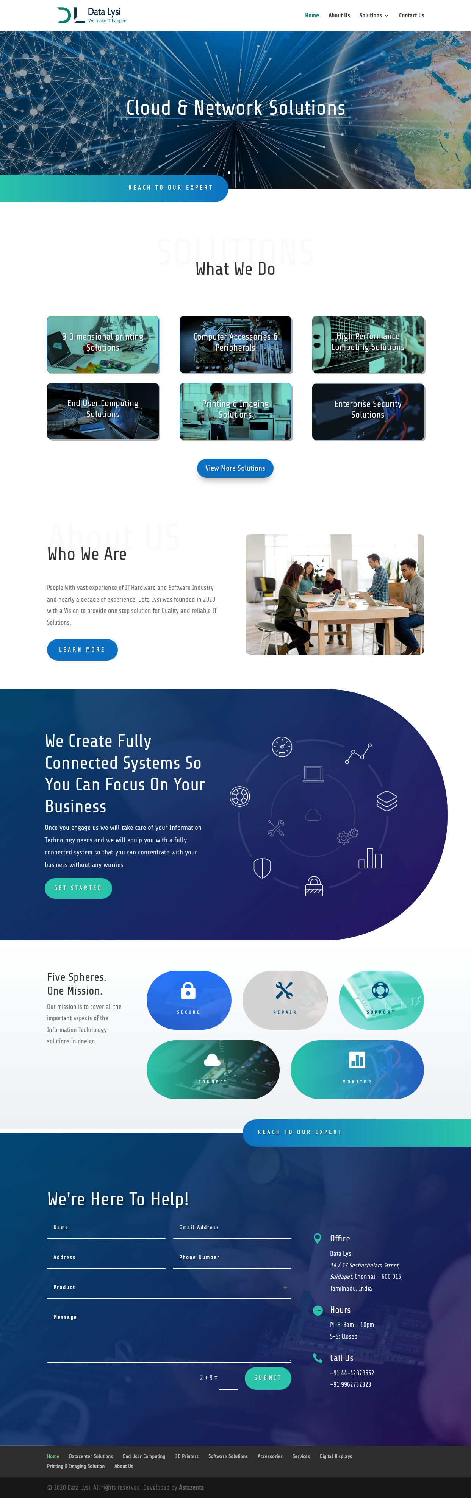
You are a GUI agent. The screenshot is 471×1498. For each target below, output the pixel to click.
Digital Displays (336, 1456)
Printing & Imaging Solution (76, 1466)
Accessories (270, 1456)
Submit (268, 1378)
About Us (339, 16)
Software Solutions (228, 1456)
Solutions (371, 16)
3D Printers (187, 1456)
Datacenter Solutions (91, 1456)
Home (312, 16)
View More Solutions (235, 468)
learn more (82, 650)
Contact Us (411, 16)
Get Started (78, 888)
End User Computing (144, 1456)
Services (301, 1456)
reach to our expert (170, 188)
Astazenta (191, 1487)
